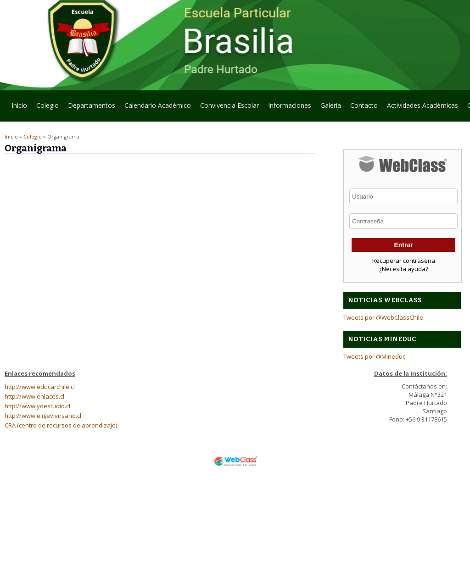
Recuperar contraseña (403, 260)
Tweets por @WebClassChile (383, 317)
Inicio (19, 105)
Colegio (45, 107)
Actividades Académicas (422, 105)
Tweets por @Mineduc (374, 356)
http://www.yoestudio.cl (37, 406)
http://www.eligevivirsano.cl (43, 415)
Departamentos (89, 107)
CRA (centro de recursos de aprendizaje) (61, 425)
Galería (330, 105)
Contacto (364, 105)
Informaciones (289, 105)
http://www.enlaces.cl (34, 396)
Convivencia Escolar (229, 105)
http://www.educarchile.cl (40, 387)
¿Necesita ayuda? (403, 269)
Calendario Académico (157, 105)
